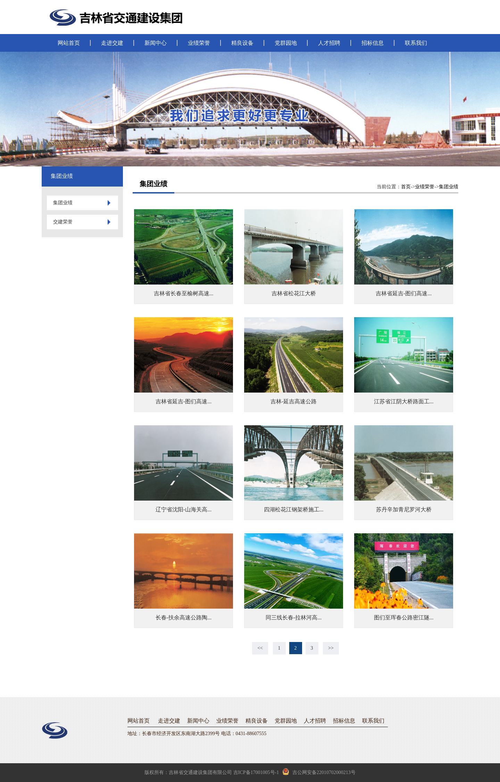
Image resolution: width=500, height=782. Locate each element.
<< (260, 648)
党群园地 (286, 43)
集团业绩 (448, 186)
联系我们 (416, 43)
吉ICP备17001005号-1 (256, 772)
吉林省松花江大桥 (294, 293)
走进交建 (112, 43)
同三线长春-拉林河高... (294, 617)
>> (331, 648)
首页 (406, 186)
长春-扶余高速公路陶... (183, 617)
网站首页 (69, 43)
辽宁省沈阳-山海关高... (183, 509)
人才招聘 (329, 43)
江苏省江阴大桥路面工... (404, 401)
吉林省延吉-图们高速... (404, 293)
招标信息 (372, 43)
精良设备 (242, 43)
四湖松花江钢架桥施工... (294, 509)
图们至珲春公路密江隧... (404, 617)
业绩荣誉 (199, 43)
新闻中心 (155, 43)
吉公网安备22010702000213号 (319, 771)
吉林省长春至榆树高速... (184, 293)
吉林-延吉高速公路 (293, 401)
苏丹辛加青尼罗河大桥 (404, 509)
